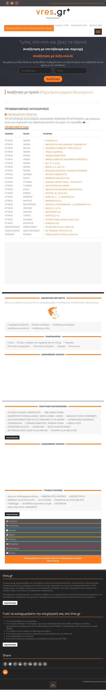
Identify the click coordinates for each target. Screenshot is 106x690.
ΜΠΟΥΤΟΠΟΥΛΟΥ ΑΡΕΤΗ (57, 185)
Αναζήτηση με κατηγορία (64, 325)
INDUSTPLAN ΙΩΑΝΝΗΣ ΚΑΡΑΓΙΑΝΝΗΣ (63, 189)
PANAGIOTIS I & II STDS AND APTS (69, 500)
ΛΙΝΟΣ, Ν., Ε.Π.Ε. (53, 208)
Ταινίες (10, 553)
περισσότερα (12, 438)
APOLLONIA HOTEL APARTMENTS (22, 507)
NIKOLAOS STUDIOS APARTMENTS (82, 416)
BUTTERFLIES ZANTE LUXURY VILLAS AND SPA (28, 430)
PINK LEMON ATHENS (54, 412)
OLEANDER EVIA (15, 423)
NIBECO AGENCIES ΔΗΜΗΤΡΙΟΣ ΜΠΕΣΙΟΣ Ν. (66, 159)
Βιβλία (10, 535)
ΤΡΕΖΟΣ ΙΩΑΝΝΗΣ (54, 152)
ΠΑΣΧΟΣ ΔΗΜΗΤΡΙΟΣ (55, 155)
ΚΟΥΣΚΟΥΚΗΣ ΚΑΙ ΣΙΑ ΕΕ (18, 427)
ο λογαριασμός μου (57, 3)
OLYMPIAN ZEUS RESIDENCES (81, 420)
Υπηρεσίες (69, 343)
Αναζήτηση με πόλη (40, 328)
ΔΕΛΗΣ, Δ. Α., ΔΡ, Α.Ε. (55, 167)
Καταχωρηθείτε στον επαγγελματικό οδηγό (29, 31)
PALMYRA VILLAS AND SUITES (64, 430)
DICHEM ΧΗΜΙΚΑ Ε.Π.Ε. (56, 174)
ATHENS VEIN (38, 427)
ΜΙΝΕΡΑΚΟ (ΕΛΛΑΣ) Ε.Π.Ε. (57, 178)
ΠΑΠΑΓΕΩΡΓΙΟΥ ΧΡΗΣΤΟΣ (21, 114)
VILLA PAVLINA (44, 500)
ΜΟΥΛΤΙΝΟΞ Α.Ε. (53, 212)
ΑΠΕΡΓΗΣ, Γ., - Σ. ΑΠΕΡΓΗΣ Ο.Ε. (60, 197)
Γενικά (11, 343)
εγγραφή (70, 3)
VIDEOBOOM (60, 504)
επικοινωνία (91, 3)
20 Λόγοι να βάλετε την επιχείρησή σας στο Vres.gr (39, 343)
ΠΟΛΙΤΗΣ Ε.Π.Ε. (52, 215)
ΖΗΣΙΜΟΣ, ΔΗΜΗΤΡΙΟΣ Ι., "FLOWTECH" (63, 182)
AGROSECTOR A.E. (77, 496)
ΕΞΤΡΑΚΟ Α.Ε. (51, 140)
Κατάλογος (12, 525)
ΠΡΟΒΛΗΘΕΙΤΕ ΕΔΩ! (17, 127)
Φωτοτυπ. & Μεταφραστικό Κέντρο (23, 496)
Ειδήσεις (11, 539)
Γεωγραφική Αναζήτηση (18, 325)
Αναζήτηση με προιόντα (18, 328)
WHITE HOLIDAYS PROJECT (59, 427)
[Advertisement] (53, 263)
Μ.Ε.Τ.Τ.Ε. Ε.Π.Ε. (52, 163)
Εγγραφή (61, 346)
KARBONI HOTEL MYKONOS (54, 496)
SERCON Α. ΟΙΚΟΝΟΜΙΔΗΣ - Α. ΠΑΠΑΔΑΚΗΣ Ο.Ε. (68, 204)
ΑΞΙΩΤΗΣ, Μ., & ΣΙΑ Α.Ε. (56, 193)
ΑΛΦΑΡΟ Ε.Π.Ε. (52, 223)
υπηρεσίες (80, 3)
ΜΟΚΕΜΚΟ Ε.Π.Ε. (53, 200)
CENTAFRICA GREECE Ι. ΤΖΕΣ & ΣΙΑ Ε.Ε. (63, 148)
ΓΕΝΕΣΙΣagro (13, 504)
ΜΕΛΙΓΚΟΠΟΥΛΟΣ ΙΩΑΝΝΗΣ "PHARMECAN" (66, 144)
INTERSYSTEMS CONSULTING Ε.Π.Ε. (62, 219)
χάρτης (100, 3)
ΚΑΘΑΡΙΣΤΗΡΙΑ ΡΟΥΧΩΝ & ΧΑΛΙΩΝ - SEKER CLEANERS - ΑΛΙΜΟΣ (35, 416)
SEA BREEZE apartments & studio (37, 504)
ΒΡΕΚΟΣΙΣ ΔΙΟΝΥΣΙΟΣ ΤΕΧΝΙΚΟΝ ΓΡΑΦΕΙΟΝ (66, 170)
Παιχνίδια (12, 544)
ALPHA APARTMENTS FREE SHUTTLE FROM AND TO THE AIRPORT (36, 420)
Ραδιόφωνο (12, 548)
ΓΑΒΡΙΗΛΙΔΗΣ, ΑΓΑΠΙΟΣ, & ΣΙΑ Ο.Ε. (61, 234)
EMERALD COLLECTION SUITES (21, 500)
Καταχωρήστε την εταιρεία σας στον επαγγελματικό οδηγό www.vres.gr (53, 559)
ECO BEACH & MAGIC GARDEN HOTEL (24, 412)
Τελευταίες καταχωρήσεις (19, 346)
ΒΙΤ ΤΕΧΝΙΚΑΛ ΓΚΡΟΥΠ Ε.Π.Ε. (59, 230)
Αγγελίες (11, 530)
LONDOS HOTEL (74, 423)
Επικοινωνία (74, 346)
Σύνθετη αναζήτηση (40, 325)
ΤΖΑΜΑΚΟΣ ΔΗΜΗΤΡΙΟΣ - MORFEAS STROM (45, 423)
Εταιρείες (11, 521)
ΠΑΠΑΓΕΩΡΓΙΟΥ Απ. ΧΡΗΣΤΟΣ (59, 227)
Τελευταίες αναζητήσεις (44, 346)
